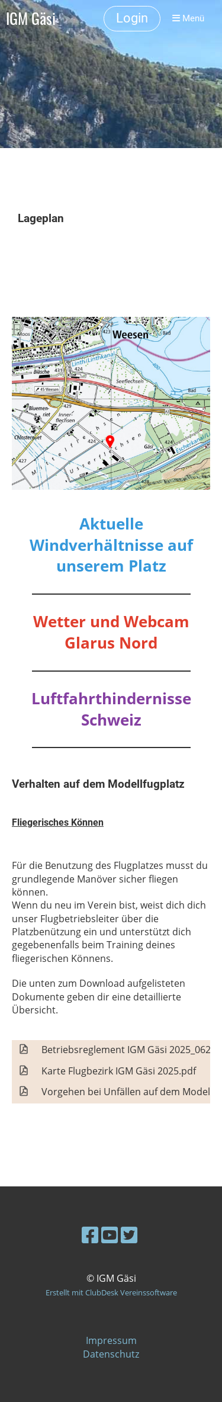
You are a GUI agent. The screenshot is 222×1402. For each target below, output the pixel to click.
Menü (188, 18)
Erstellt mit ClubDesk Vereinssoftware (111, 1292)
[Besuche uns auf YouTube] (109, 1234)
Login (132, 18)
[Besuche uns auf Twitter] (129, 1234)
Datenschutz (111, 1354)
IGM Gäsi (31, 19)
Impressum (111, 1340)
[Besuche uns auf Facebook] (90, 1234)
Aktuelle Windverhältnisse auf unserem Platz (111, 545)
